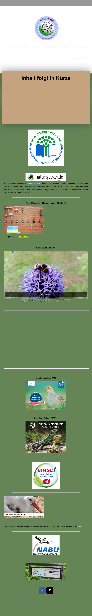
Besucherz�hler (11, 604)
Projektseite (23, 237)
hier (79, 526)
